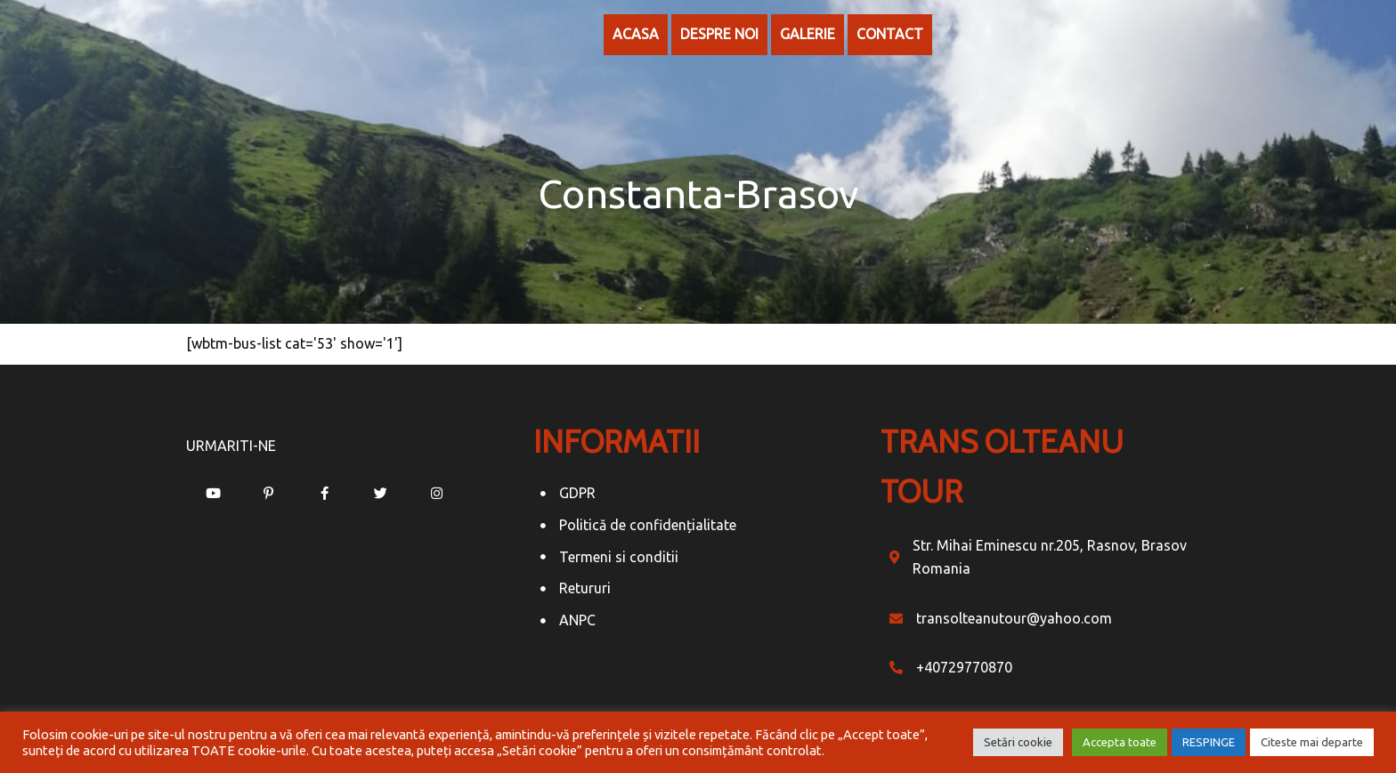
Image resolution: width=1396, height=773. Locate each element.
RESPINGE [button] (1208, 742)
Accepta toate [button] (1120, 742)
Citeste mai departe (1312, 742)
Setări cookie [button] (1018, 742)
